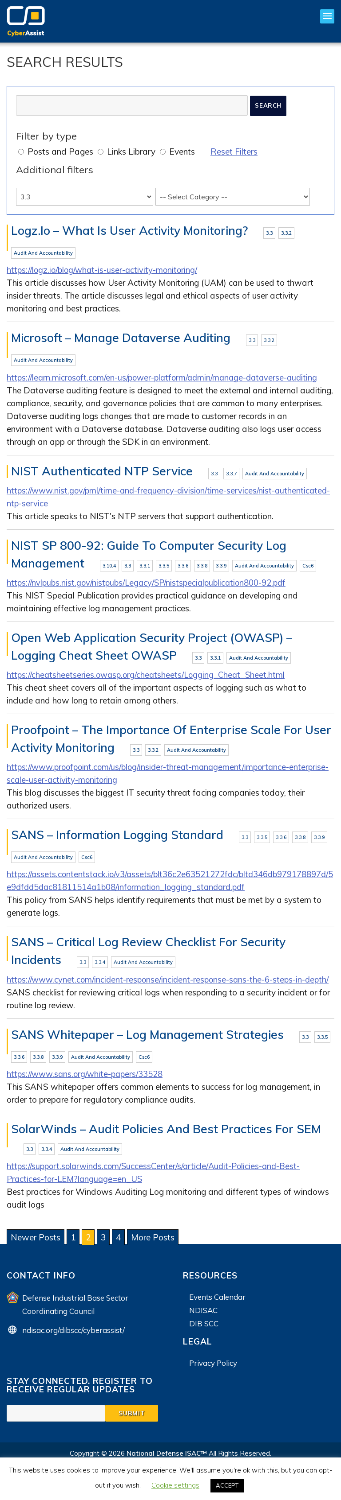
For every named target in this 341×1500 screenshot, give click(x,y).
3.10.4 (109, 567)
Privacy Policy (213, 1381)
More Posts (152, 1255)
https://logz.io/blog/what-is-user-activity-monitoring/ (104, 270)
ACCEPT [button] (227, 1485)
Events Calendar (217, 1315)
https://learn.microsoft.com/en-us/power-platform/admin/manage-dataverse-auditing (166, 378)
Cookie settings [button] (175, 1485)
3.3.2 (286, 233)
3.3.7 (231, 475)
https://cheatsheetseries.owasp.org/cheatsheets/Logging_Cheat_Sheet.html (148, 677)
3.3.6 (183, 567)
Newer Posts (35, 1255)
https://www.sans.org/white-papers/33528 (87, 1091)
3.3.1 (144, 567)
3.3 (269, 233)
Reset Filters (234, 151)
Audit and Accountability (43, 253)
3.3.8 (202, 567)
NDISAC (203, 1328)
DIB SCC (203, 1341)
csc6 (307, 567)
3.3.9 (221, 567)
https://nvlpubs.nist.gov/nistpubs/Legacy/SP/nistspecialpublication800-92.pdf (150, 584)
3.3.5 (164, 567)
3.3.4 (100, 966)
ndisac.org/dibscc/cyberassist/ (73, 1348)
